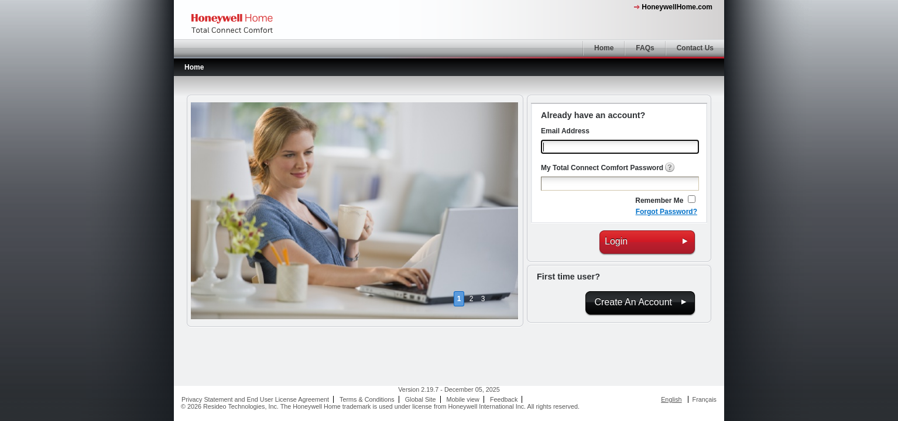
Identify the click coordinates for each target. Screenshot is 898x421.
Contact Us (695, 48)
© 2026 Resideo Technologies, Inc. (230, 406)
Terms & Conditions (367, 399)
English (671, 399)
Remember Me (659, 200)
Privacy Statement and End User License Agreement (255, 399)
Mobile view (463, 399)
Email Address (565, 131)
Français (705, 399)
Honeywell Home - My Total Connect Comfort (232, 23)
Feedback (503, 399)
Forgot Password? (666, 212)
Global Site (420, 399)
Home (603, 48)
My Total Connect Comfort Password (602, 168)
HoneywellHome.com (677, 7)
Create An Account (633, 302)
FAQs (645, 48)
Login (616, 241)
